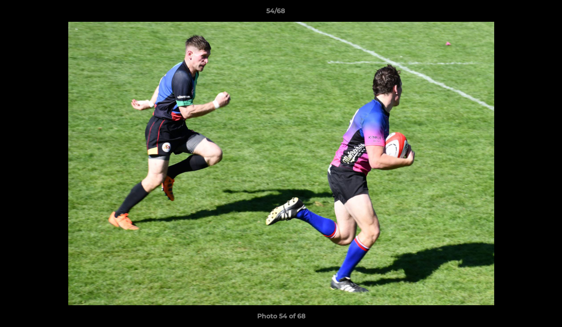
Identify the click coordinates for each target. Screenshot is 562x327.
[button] (523, 13)
